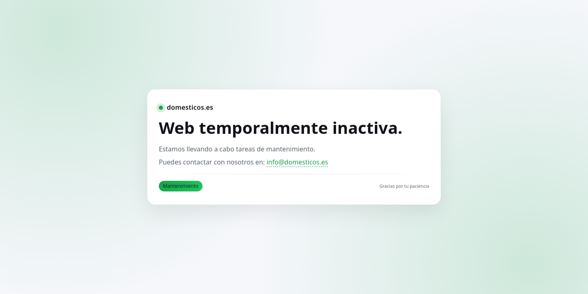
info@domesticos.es (297, 162)
